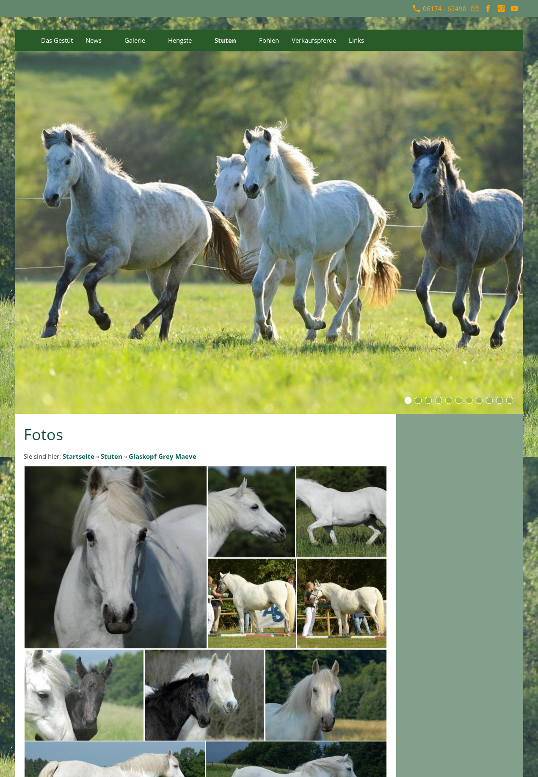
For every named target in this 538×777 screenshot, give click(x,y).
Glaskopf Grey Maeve (162, 456)
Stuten (111, 456)
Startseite (78, 456)
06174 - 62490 (439, 8)
